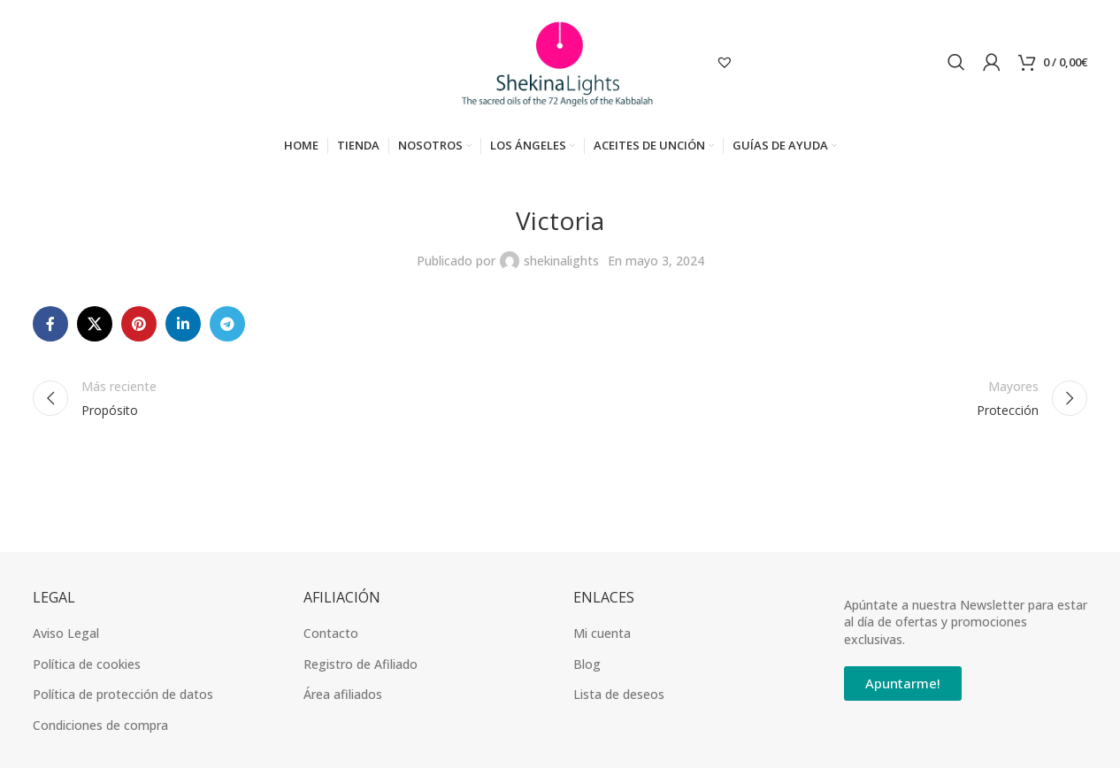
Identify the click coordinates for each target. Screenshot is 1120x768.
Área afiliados (342, 698)
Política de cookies (87, 667)
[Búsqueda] (956, 63)
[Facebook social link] (50, 328)
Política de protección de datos (123, 698)
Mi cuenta (602, 636)
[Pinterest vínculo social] (139, 328)
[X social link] (94, 328)
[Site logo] (560, 62)
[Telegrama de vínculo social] (227, 328)
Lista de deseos (618, 698)
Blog (587, 667)
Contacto (330, 636)
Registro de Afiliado (360, 667)
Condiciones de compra (100, 728)
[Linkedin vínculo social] (183, 328)
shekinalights (561, 264)
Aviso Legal (66, 636)
